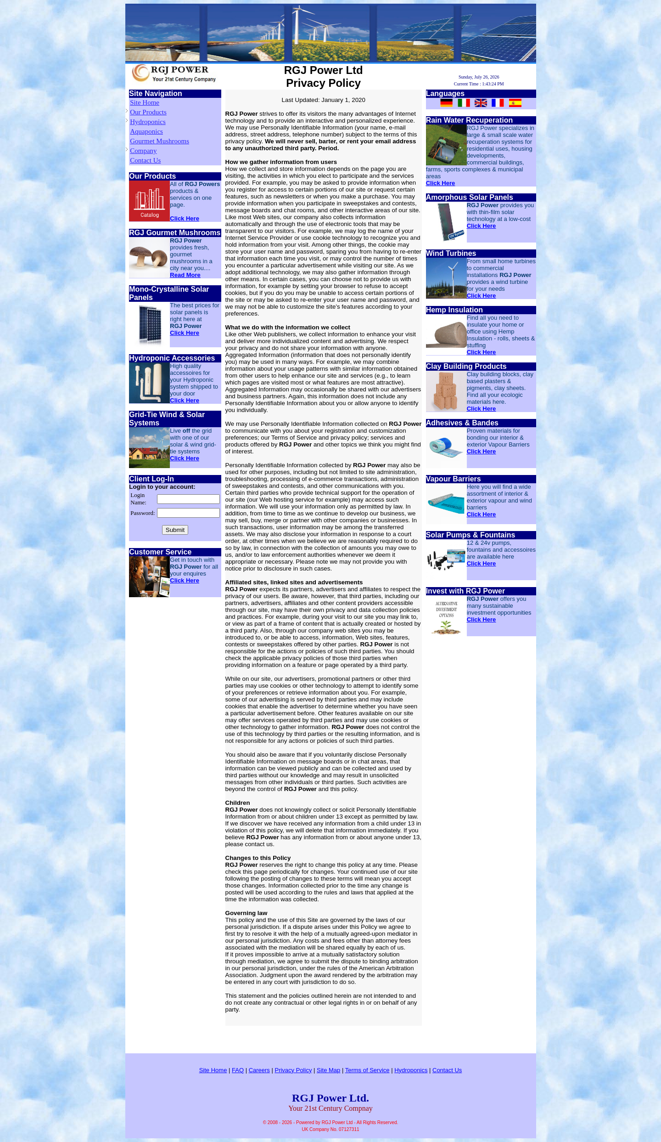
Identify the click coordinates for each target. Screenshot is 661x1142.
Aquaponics (146, 131)
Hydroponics (148, 121)
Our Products (148, 112)
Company (143, 150)
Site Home (144, 102)
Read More (185, 274)
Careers (259, 1070)
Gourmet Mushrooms (159, 141)
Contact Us (145, 160)
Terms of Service (367, 1070)
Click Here (184, 218)
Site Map (328, 1070)
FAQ (238, 1070)
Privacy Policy (293, 1070)
